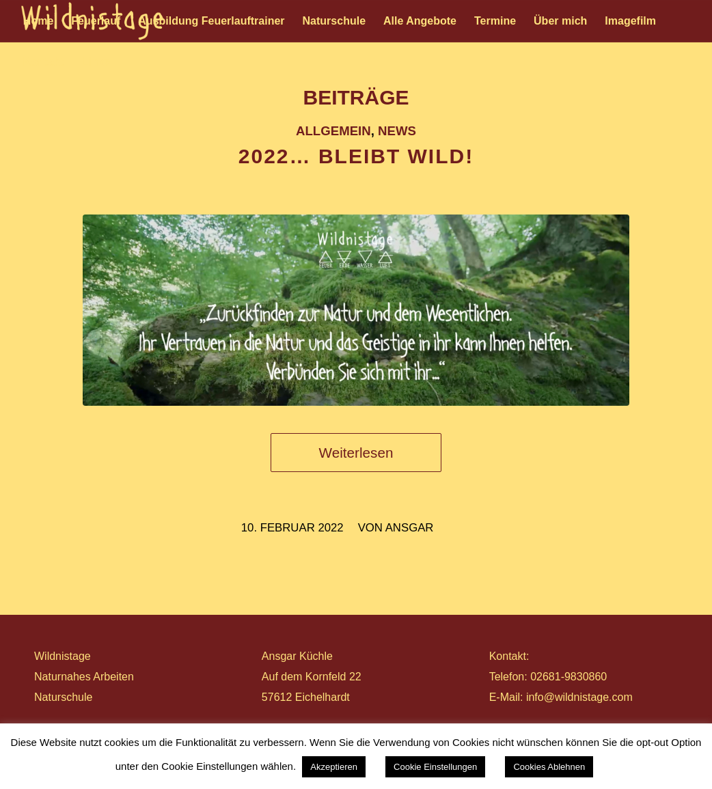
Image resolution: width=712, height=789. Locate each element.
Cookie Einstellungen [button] (435, 767)
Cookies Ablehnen (549, 767)
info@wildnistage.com (579, 697)
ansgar (409, 527)
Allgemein (333, 131)
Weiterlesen (356, 452)
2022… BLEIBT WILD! (356, 156)
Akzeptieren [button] (333, 767)
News (397, 131)
